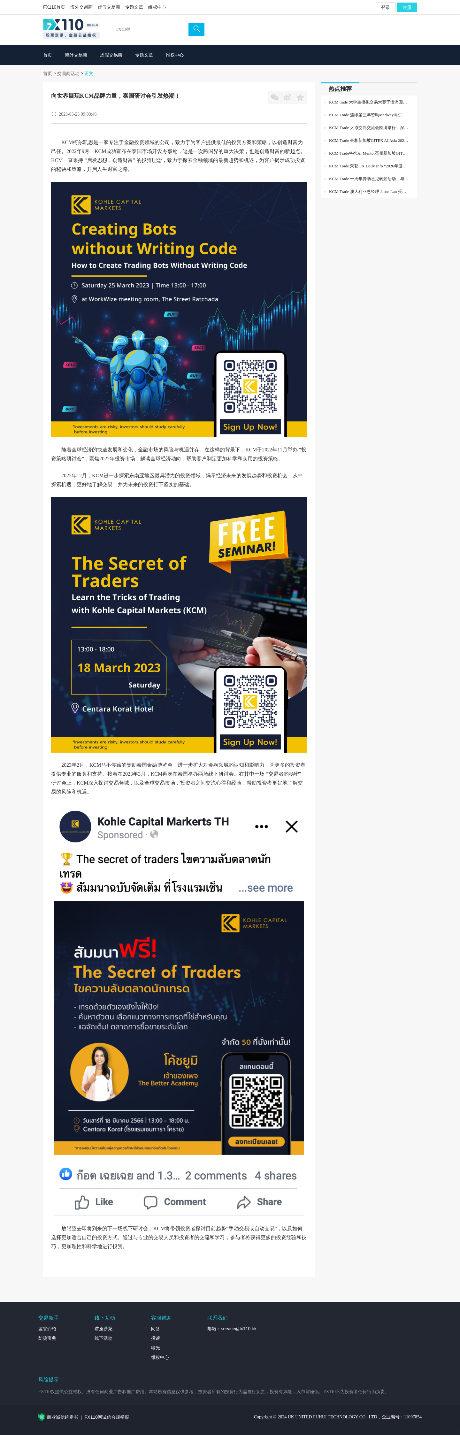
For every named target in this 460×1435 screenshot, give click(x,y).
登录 (385, 7)
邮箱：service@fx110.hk (231, 1328)
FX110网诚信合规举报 (107, 1417)
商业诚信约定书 (62, 1417)
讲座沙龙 (103, 1328)
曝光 (155, 1347)
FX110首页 (54, 7)
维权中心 (157, 7)
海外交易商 (81, 7)
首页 (47, 73)
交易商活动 (68, 73)
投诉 (155, 1338)
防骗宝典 (47, 1338)
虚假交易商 (109, 7)
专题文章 (134, 7)
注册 (406, 7)
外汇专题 (451, 1423)
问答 (155, 1328)
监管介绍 (47, 1328)
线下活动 (103, 1338)
